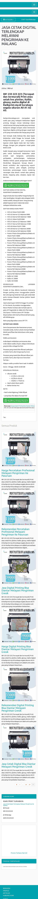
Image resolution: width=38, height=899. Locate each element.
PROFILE (6, 891)
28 (26, 784)
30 (33, 784)
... (22, 784)
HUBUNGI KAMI (8, 895)
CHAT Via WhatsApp (28, 19)
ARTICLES (6, 893)
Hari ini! (24, 853)
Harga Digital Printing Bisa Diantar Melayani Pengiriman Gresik (18, 649)
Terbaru (19, 853)
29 (29, 784)
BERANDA (6, 888)
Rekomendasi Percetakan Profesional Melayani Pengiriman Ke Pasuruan (15, 532)
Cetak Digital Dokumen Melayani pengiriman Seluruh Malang (15, 866)
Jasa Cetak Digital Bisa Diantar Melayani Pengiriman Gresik (18, 765)
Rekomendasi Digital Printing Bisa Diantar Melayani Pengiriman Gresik (18, 708)
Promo (13, 853)
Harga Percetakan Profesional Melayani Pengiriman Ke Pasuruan (18, 473)
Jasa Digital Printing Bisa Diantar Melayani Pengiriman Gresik (18, 590)
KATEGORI (8, 19)
